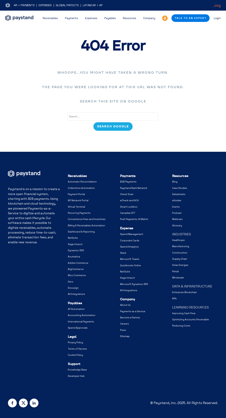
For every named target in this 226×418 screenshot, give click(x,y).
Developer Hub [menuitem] (76, 376)
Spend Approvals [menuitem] (78, 327)
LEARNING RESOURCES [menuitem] (190, 307)
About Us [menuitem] (125, 305)
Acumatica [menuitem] (74, 256)
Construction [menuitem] (179, 252)
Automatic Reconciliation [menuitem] (82, 181)
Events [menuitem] (176, 206)
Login (217, 18)
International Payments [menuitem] (81, 321)
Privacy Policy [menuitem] (75, 342)
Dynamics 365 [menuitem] (76, 250)
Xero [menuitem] (70, 281)
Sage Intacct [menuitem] (75, 244)
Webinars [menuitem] (177, 219)
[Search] (113, 126)
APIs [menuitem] (174, 298)
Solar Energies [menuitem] (180, 265)
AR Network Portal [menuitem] (78, 200)
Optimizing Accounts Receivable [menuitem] (190, 319)
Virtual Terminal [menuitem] (76, 206)
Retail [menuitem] (175, 271)
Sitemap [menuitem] (125, 336)
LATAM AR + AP (93, 5)
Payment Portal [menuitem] (76, 194)
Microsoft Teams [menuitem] (129, 259)
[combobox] (113, 117)
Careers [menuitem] (124, 323)
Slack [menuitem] (123, 252)
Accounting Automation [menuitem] (81, 315)
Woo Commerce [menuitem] (77, 275)
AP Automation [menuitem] (76, 309)
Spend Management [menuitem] (131, 234)
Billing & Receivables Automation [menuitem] (86, 225)
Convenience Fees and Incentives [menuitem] (87, 219)
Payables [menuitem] (75, 303)
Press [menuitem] (123, 330)
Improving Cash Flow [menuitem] (183, 313)
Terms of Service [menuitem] (77, 348)
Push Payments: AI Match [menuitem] (134, 219)
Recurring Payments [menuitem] (79, 212)
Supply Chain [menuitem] (179, 258)
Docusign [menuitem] (73, 287)
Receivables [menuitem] (77, 176)
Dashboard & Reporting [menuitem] (81, 231)
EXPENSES (45, 5)
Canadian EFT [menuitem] (127, 212)
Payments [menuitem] (127, 176)
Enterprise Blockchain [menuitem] (184, 292)
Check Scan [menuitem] (126, 194)
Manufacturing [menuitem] (180, 246)
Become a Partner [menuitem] (130, 317)
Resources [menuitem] (180, 176)
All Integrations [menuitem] (76, 294)
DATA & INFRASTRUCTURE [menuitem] (192, 286)
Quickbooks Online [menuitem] (130, 265)
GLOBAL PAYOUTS (67, 5)
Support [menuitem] (74, 364)
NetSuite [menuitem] (73, 237)
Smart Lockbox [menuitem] (129, 206)
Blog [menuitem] (174, 181)
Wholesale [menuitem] (178, 277)
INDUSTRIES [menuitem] (181, 234)
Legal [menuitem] (72, 337)
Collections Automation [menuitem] (81, 188)
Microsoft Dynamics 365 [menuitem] (134, 284)
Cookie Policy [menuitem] (75, 355)
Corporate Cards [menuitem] (129, 240)
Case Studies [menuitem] (179, 188)
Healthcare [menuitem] (178, 240)
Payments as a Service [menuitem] (132, 311)
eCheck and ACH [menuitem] (129, 200)
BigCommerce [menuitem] (76, 269)
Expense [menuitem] (126, 228)
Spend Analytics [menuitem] (129, 246)
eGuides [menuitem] (176, 200)
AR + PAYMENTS (24, 5)
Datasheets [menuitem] (178, 194)
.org (217, 5)
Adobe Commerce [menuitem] (78, 262)
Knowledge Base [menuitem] (77, 369)
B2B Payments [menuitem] (128, 181)
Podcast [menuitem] (177, 212)
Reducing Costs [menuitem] (181, 325)
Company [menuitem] (127, 299)
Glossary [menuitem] (177, 225)
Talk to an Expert (191, 18)
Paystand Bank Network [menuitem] (133, 188)
